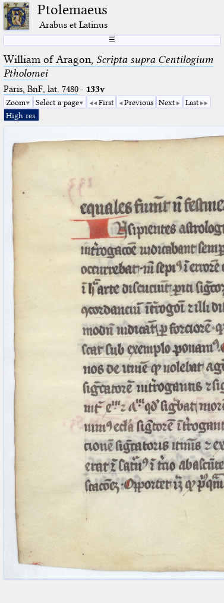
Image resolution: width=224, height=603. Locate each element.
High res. (21, 115)
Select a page (57, 102)
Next (167, 102)
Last (191, 102)
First (106, 102)
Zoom (16, 102)
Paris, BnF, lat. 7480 (41, 89)
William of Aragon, (108, 66)
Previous (138, 102)
